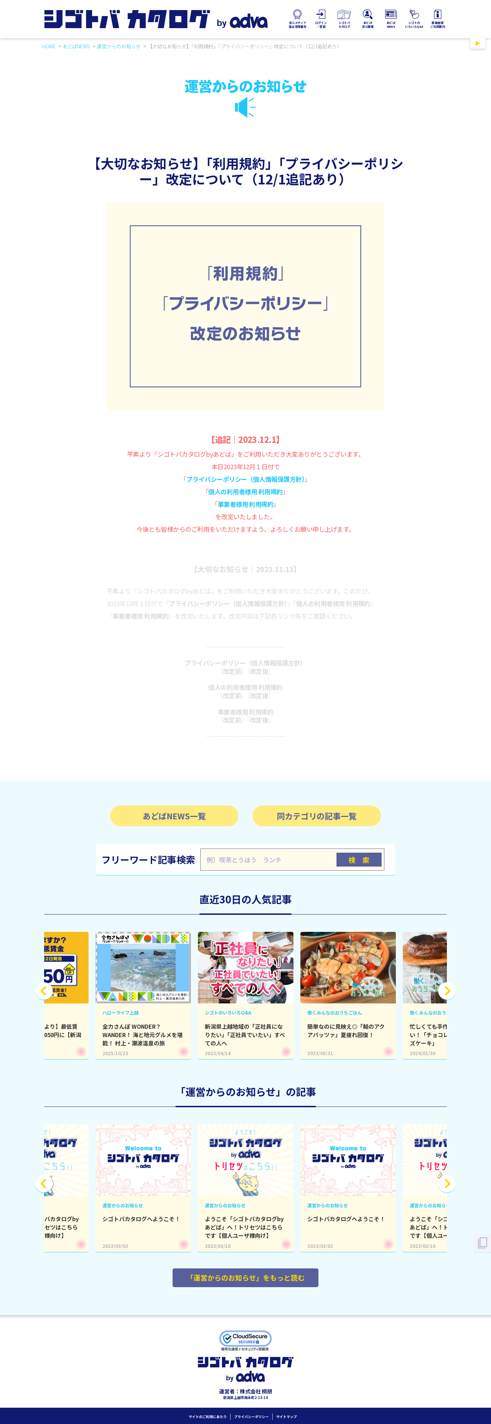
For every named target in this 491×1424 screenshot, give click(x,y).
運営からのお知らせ (119, 46)
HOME (49, 46)
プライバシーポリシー (251, 1416)
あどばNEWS (76, 46)
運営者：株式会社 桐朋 (245, 1391)
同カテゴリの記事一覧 (317, 816)
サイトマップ (286, 1416)
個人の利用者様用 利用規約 (245, 491)
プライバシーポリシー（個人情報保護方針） (245, 478)
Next (447, 991)
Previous (44, 991)
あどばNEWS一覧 (174, 816)
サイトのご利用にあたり (208, 1416)
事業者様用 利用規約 (246, 503)
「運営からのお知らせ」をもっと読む (245, 1278)
